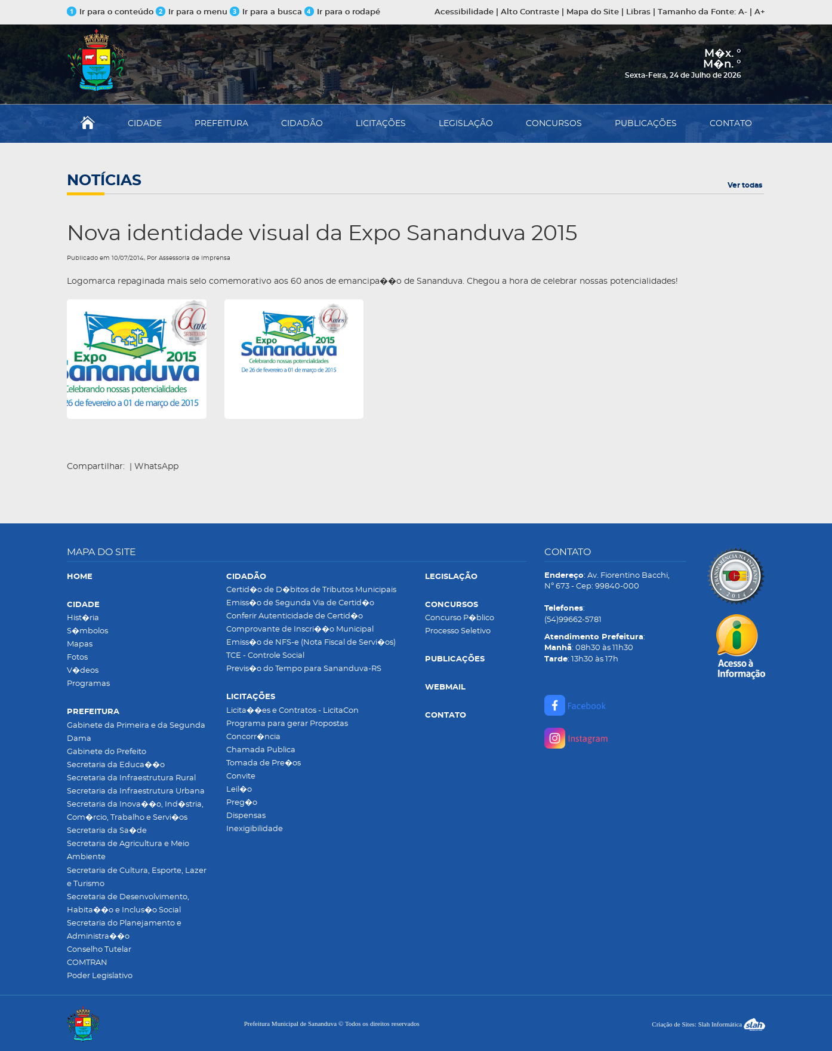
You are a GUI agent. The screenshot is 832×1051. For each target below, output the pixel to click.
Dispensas (246, 816)
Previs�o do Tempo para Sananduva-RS (303, 669)
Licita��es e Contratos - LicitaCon (292, 711)
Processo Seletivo (458, 631)
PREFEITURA (221, 123)
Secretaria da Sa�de (107, 831)
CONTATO (731, 123)
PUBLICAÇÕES (646, 123)
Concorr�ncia (253, 737)
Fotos (77, 657)
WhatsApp (156, 466)
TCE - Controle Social (265, 656)
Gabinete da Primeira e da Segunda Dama (136, 732)
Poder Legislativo (99, 976)
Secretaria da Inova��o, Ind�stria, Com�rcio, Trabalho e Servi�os (135, 811)
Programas (88, 684)
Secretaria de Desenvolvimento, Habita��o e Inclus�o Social (128, 903)
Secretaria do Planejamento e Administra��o (124, 930)
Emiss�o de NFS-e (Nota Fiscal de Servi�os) (311, 642)
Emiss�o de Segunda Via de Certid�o (300, 603)
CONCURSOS (554, 123)
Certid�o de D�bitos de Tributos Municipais (311, 590)
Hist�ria (83, 618)
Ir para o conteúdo (110, 12)
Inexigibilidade (254, 829)
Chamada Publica (260, 750)
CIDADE (145, 123)
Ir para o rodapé (342, 12)
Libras (638, 12)
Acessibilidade (464, 12)
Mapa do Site (592, 12)
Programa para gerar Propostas (287, 724)
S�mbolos (87, 631)
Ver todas (745, 185)
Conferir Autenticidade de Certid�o (294, 616)
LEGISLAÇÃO (466, 123)
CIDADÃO (302, 123)
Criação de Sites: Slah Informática (708, 1024)
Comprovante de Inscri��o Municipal (300, 629)
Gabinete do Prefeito (106, 752)
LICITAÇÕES (381, 123)
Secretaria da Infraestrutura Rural (131, 778)
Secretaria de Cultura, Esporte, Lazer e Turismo (137, 877)
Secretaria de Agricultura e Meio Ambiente (128, 850)
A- (742, 12)
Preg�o (241, 803)
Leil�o (239, 789)
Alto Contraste (530, 12)
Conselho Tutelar (99, 950)
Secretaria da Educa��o (116, 765)
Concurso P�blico (459, 618)
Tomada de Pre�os (263, 763)
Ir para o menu (193, 12)
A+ (759, 12)
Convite (240, 776)
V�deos (82, 671)
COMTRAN (87, 963)
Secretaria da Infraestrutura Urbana (136, 791)
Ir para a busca (266, 12)
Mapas (80, 644)
